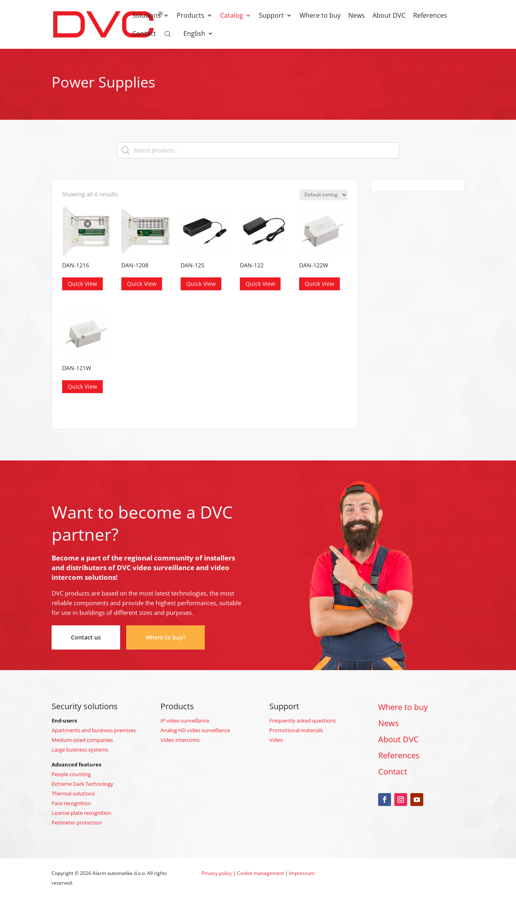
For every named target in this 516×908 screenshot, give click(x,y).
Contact (144, 34)
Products (190, 16)
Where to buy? (165, 637)
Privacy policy (217, 873)
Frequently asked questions (302, 720)
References (430, 16)
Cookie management (260, 873)
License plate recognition (81, 812)
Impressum (301, 873)
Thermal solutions (73, 793)
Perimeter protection (77, 822)
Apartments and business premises (94, 730)
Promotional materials (296, 730)
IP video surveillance (184, 720)
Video (276, 739)
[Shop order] (323, 195)
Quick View (82, 283)
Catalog (231, 16)
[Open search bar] (168, 33)
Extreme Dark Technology (82, 783)
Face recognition (71, 803)
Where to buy (320, 16)
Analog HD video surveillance (195, 730)
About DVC (389, 16)
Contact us (86, 637)
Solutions (146, 16)
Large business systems (80, 749)
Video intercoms (180, 739)
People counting (71, 774)
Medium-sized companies (82, 739)
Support (271, 16)
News (356, 16)
